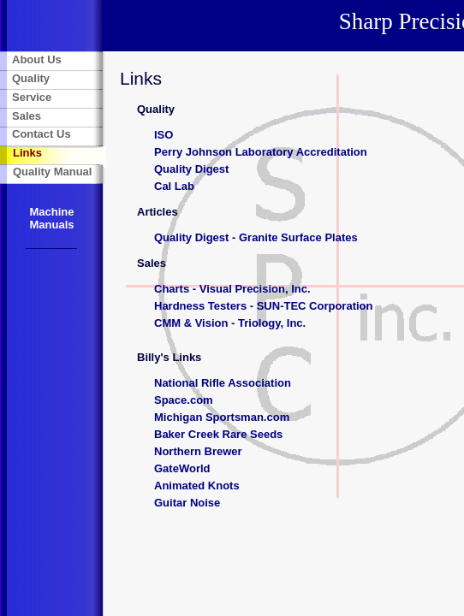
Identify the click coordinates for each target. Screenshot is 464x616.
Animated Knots (197, 485)
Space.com (183, 400)
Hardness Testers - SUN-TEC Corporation (263, 305)
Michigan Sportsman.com (221, 417)
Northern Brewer (198, 451)
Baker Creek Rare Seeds (218, 434)
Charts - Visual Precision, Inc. (232, 288)
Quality (31, 78)
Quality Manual (52, 171)
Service (31, 97)
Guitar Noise (187, 502)
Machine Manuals (51, 218)
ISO (163, 134)
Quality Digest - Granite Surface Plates (256, 237)
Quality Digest (191, 169)
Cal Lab (174, 186)
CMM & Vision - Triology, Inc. (230, 323)
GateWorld (182, 468)
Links (27, 152)
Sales (26, 116)
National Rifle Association (222, 382)
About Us (37, 59)
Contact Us (41, 133)
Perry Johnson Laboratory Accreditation (260, 151)
